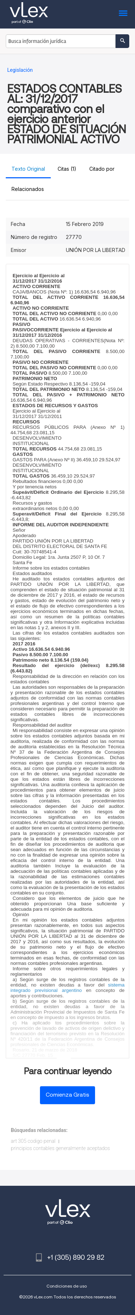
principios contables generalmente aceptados (60, 1148)
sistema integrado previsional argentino (67, 987)
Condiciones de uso (66, 1286)
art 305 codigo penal (33, 1141)
